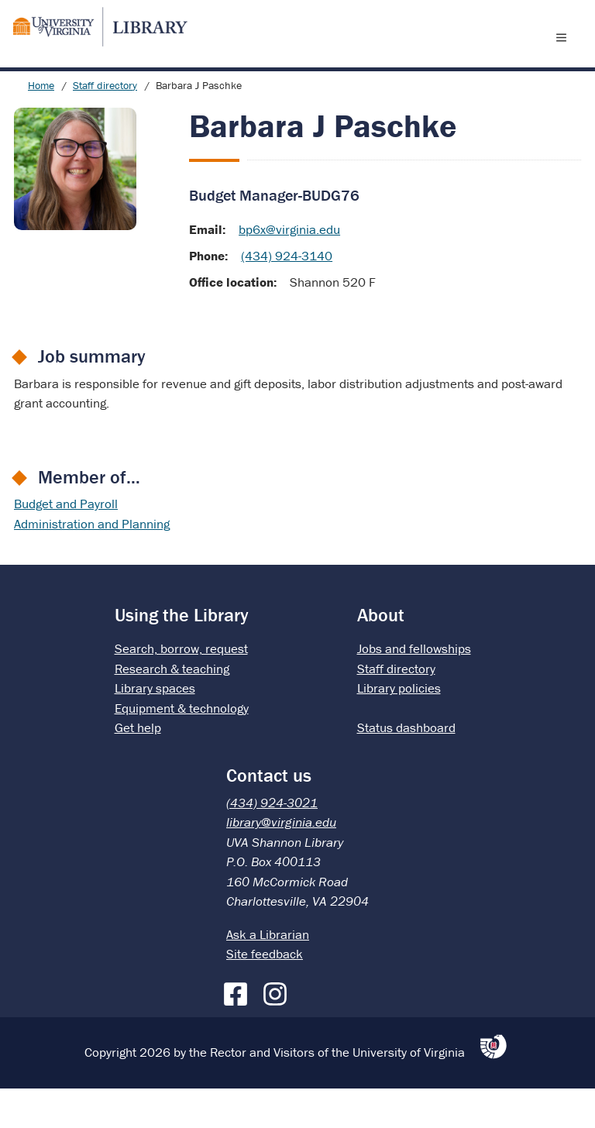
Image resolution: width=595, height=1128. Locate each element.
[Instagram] (279, 1030)
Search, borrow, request (181, 687)
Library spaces (155, 727)
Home (41, 125)
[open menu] (565, 57)
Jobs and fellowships (414, 687)
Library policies (399, 727)
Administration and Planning (92, 563)
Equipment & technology (182, 747)
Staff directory (105, 125)
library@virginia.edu (281, 861)
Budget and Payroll (66, 543)
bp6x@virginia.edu (289, 268)
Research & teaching (172, 708)
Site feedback (264, 993)
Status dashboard (406, 767)
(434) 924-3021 (272, 842)
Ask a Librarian (267, 973)
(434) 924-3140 (286, 295)
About (380, 654)
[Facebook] (239, 1030)
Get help (138, 767)
